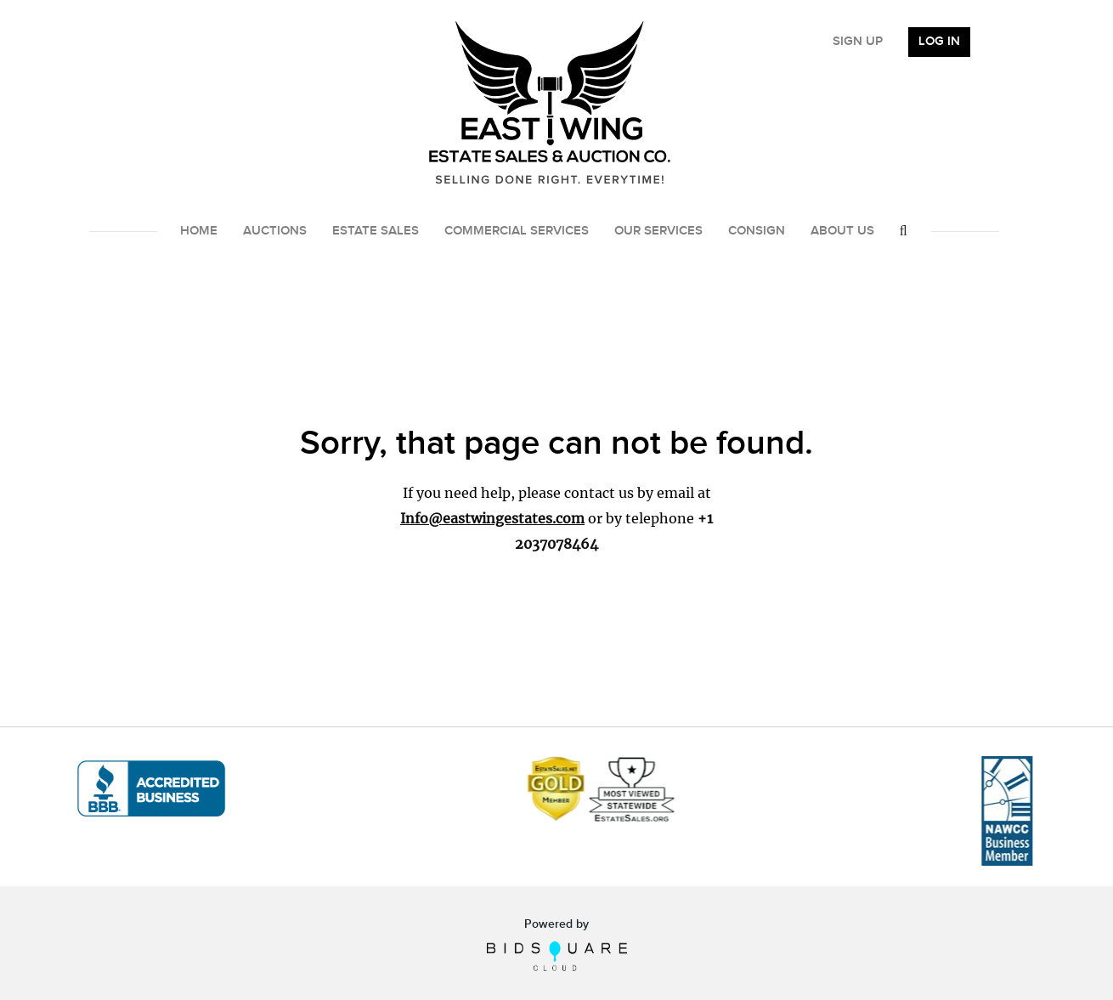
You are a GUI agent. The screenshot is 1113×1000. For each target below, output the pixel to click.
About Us (842, 231)
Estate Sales (375, 231)
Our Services (658, 231)
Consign (756, 231)
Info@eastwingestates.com (492, 518)
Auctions (275, 231)
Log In (939, 41)
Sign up (858, 41)
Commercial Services (516, 231)
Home (199, 231)
